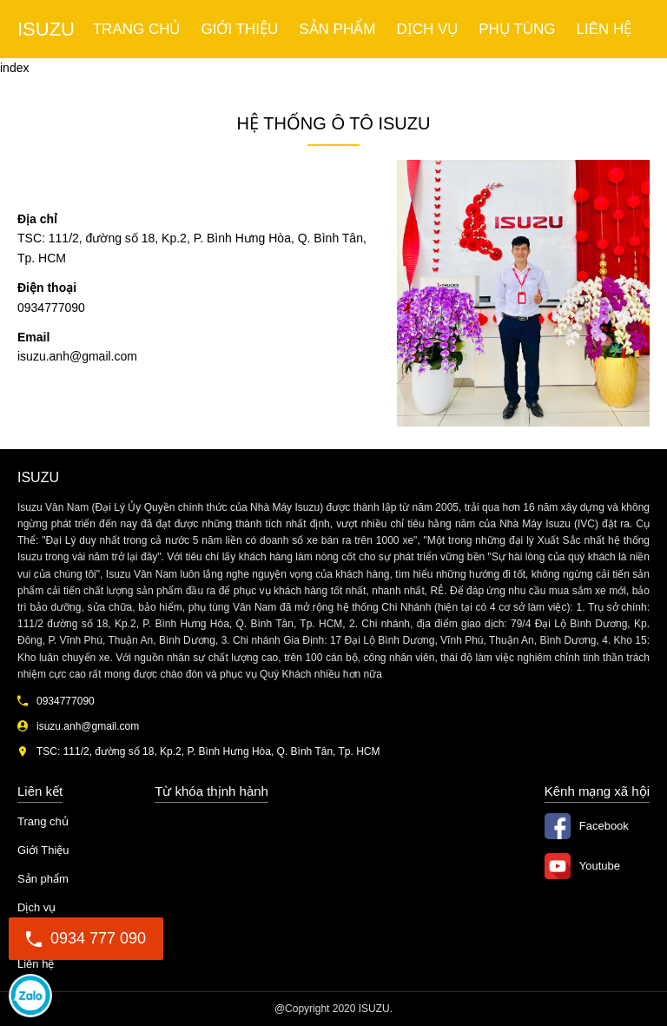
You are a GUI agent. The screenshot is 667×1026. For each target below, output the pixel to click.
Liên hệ (603, 29)
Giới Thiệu (240, 29)
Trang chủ (137, 29)
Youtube (599, 865)
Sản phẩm (337, 29)
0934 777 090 (86, 938)
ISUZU (46, 29)
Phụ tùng (517, 29)
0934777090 (30, 995)
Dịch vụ (427, 29)
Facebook (604, 825)
